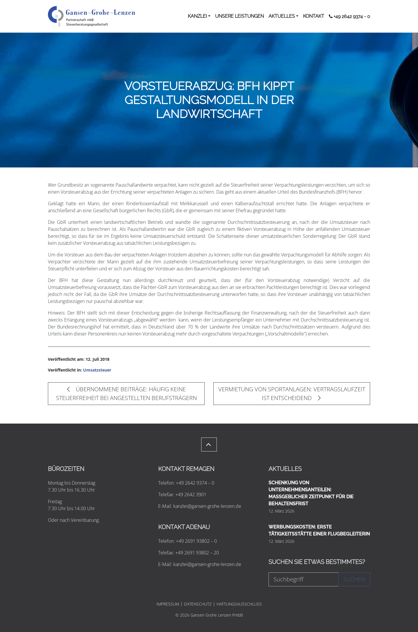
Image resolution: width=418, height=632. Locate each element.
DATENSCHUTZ (198, 604)
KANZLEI (197, 16)
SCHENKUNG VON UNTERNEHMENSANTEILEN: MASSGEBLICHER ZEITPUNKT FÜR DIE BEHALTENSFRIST (311, 493)
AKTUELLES (282, 16)
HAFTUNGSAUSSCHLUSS (239, 604)
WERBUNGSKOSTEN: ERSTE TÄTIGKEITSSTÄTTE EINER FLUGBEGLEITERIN (319, 530)
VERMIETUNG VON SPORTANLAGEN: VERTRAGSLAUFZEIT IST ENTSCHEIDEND (291, 393)
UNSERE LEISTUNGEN (239, 16)
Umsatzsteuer (97, 370)
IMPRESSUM (167, 604)
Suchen (354, 579)
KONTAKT (313, 16)
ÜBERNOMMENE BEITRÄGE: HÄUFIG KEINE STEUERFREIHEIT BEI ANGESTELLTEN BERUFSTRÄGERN (126, 393)
